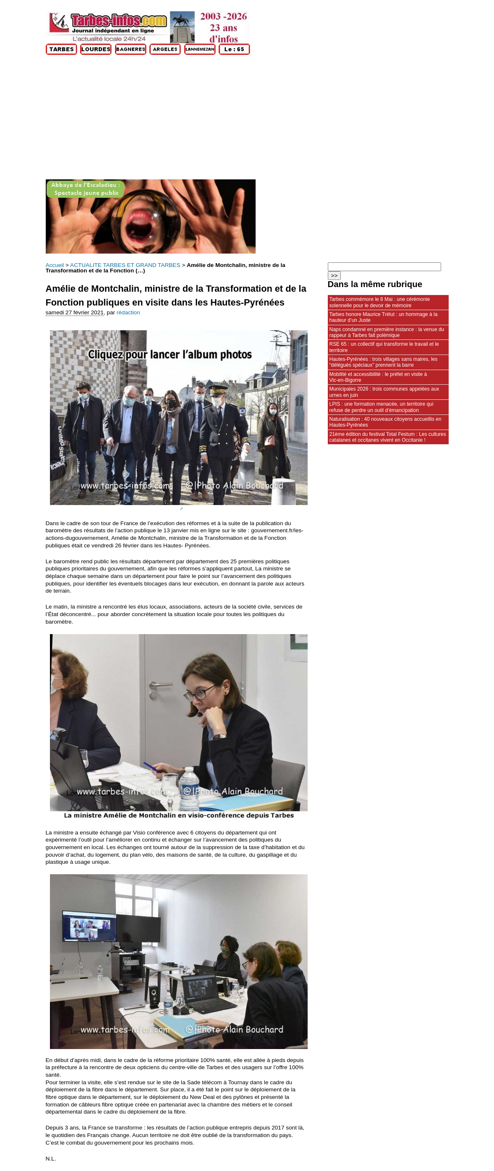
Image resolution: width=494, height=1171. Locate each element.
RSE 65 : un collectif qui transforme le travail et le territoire (384, 347)
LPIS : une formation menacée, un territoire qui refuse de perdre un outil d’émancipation (381, 407)
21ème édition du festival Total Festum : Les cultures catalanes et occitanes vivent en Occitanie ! (387, 437)
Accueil (55, 265)
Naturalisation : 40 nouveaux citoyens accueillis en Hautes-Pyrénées (385, 422)
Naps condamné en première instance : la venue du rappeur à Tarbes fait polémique (386, 332)
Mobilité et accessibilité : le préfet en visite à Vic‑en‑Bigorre (378, 377)
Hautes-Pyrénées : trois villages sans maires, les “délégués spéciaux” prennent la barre (383, 362)
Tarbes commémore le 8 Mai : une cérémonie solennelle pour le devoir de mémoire (379, 302)
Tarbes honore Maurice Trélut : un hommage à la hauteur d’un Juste (383, 317)
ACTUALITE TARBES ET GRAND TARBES (125, 265)
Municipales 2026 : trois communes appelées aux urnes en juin (384, 392)
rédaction (128, 312)
